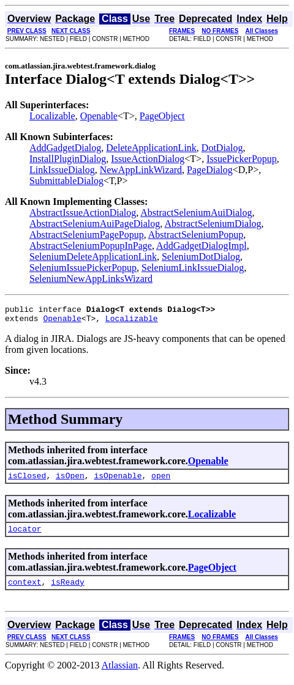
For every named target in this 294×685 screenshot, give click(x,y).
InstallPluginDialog (67, 159)
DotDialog (222, 148)
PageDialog (210, 170)
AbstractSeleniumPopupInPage (90, 245)
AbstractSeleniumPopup (196, 234)
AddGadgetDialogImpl (201, 245)
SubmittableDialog (66, 181)
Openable (99, 116)
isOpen (70, 480)
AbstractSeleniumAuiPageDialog (94, 223)
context (25, 590)
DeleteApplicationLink (151, 148)
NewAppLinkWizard (141, 170)
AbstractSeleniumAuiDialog (196, 212)
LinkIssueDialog (62, 170)
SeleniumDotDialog (201, 256)
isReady (68, 590)
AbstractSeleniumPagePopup (86, 234)
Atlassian (120, 674)
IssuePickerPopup (241, 159)
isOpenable (117, 480)
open (160, 480)
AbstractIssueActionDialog (82, 212)
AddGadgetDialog (65, 148)
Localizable (52, 116)
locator (25, 535)
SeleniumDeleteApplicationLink (93, 256)
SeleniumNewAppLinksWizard (91, 278)
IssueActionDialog (147, 159)
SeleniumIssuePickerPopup (83, 267)
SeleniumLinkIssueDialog (192, 267)
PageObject (162, 116)
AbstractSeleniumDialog (212, 223)
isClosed (27, 480)
